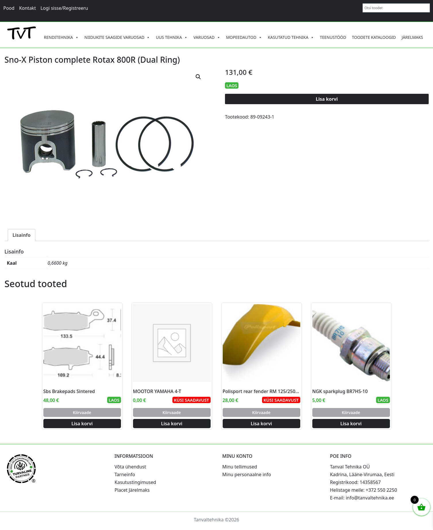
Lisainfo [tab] (22, 235)
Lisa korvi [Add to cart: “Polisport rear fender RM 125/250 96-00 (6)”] (261, 423)
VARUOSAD (206, 37)
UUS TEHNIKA (172, 37)
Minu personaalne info (246, 474)
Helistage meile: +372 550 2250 (363, 490)
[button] (198, 77)
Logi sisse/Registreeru (64, 8)
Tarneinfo (125, 474)
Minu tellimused (239, 467)
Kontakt (27, 8)
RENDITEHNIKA (61, 37)
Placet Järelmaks (132, 490)
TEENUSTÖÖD (333, 37)
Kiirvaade (82, 412)
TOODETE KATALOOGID (374, 37)
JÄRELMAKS (412, 37)
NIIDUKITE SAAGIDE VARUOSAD (117, 37)
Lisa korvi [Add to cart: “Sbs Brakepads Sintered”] (82, 423)
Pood (9, 8)
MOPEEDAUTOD (244, 37)
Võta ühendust (130, 467)
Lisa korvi (327, 99)
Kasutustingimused (135, 482)
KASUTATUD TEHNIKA (291, 37)
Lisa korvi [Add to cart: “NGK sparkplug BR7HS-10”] (350, 423)
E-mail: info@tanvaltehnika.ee (362, 498)
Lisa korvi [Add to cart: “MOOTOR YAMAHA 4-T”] (171, 423)
